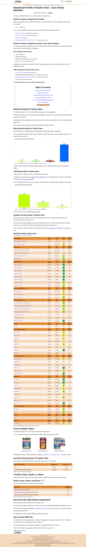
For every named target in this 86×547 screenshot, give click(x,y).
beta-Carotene (17, 361)
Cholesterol (19, 79)
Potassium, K (17, 394)
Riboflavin (16, 344)
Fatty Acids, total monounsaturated (21, 250)
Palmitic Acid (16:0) (18, 282)
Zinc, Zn (18, 27)
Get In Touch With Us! (43, 102)
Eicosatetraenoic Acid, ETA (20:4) (21, 311)
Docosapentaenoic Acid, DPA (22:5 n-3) (26, 40)
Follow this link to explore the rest (52, 454)
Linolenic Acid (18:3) (18, 317)
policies (54, 536)
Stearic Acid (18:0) (18, 285)
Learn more (61, 5)
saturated (32, 177)
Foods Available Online (43, 93)
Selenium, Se (17, 397)
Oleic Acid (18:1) (17, 291)
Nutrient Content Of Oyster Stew (43, 90)
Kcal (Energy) (17, 423)
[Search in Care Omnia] (64, 1)
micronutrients (51, 112)
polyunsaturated (27, 179)
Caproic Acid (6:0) (18, 270)
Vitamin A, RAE (17, 370)
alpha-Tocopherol (17, 358)
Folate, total (16, 338)
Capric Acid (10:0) (21, 61)
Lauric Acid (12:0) (18, 276)
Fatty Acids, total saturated (23, 72)
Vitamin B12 (16, 350)
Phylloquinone (17, 364)
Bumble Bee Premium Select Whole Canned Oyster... (26, 451)
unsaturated (40, 177)
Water (15, 417)
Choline (15, 412)
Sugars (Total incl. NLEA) (19, 244)
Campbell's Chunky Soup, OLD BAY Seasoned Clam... (43, 451)
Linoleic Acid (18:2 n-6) (19, 314)
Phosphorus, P (17, 391)
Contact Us (30, 528)
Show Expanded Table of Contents (43, 104)
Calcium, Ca (16, 379)
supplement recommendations (44, 508)
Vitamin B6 (16, 353)
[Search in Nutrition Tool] (41, 13)
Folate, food (16, 335)
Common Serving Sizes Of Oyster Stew (43, 95)
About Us (45, 535)
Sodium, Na (16, 400)
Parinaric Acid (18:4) (21, 33)
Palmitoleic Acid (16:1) (19, 294)
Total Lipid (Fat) (17, 258)
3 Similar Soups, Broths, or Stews (43, 97)
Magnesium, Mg (17, 388)
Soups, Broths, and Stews (26, 235)
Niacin (15, 341)
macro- (43, 112)
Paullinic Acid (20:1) (18, 297)
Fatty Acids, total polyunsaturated (21, 253)
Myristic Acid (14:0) (18, 279)
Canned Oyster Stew (18, 489)
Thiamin (15, 347)
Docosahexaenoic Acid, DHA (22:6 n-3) (22, 302)
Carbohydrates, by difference (20, 241)
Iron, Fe (15, 385)
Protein (15, 326)
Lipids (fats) (17, 174)
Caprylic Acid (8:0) (18, 273)
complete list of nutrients (55, 228)
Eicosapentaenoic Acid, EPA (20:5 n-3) (26, 77)
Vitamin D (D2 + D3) (21, 35)
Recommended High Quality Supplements (43, 100)
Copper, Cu (19, 37)
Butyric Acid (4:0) (17, 264)
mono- (17, 179)
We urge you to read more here (64, 542)
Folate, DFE (16, 332)
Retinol (15, 367)
